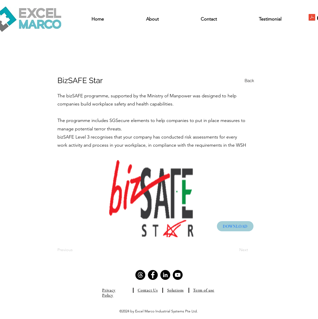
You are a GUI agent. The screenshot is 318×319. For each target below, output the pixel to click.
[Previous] (73, 250)
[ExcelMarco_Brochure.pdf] (311, 18)
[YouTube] (178, 275)
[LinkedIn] (165, 275)
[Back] (249, 80)
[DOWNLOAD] (235, 226)
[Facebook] (153, 275)
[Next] (235, 250)
